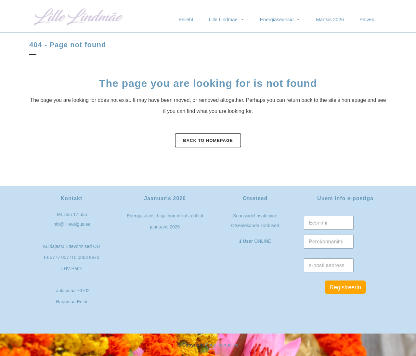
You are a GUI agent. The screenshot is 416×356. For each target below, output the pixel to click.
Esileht (185, 19)
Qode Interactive (222, 345)
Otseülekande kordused (255, 225)
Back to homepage (208, 140)
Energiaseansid (280, 16)
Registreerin (345, 287)
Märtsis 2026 (330, 19)
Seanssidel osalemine (255, 215)
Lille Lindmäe (226, 16)
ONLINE (255, 241)
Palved (366, 19)
